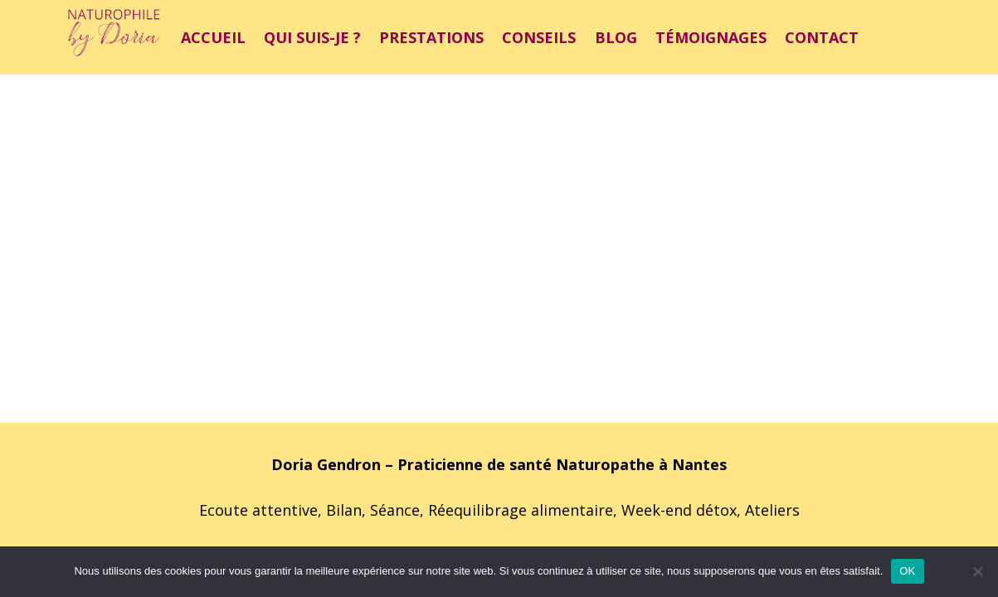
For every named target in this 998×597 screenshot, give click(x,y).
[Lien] (114, 37)
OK (907, 571)
